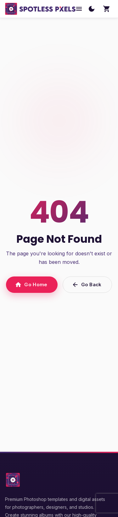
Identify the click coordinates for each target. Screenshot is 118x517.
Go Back (87, 285)
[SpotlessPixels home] (40, 9)
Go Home (31, 284)
